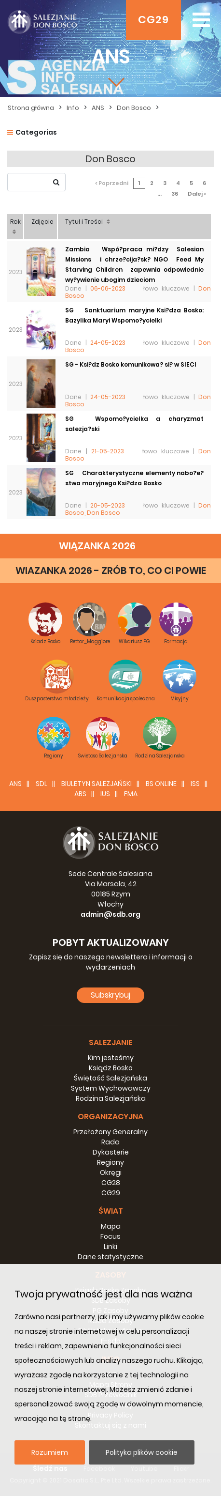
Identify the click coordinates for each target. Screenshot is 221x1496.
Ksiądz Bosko (111, 1068)
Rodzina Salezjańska (111, 1098)
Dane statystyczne (110, 1257)
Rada (110, 1142)
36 (174, 194)
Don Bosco (134, 107)
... (159, 194)
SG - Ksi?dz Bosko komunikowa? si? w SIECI (130, 364)
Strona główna (31, 107)
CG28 (110, 1183)
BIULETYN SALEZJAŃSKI (96, 783)
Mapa (111, 1226)
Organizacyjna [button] (110, 1116)
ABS (80, 794)
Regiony (110, 1162)
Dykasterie (111, 1152)
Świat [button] (110, 1211)
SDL (41, 783)
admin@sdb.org (110, 914)
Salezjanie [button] (110, 1042)
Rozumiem (49, 1452)
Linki (110, 1246)
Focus (110, 1236)
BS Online (161, 783)
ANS (98, 107)
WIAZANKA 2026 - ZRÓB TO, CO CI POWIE (110, 570)
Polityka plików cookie (142, 1452)
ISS (195, 783)
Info (73, 107)
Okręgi (111, 1172)
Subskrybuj (110, 995)
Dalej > (197, 194)
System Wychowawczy (111, 1088)
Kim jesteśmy (111, 1058)
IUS (105, 794)
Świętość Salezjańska (110, 1078)
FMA (131, 794)
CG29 (153, 19)
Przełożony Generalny (110, 1132)
